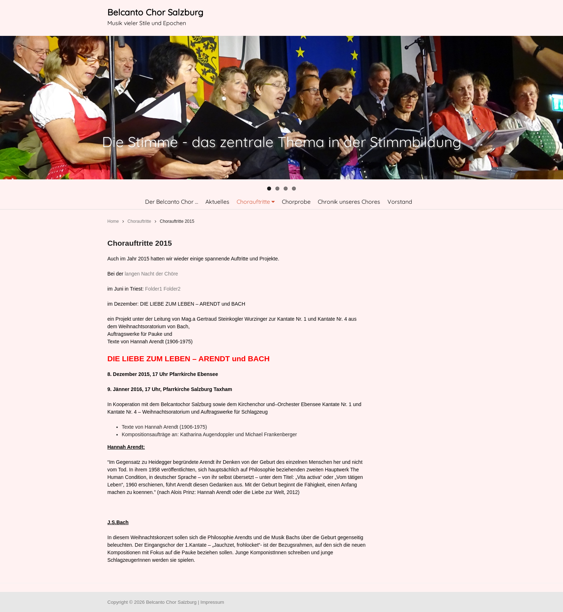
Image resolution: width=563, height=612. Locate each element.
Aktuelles (217, 201)
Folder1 (153, 289)
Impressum (212, 602)
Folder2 (171, 289)
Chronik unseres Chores (349, 201)
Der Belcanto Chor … (171, 201)
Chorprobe (296, 201)
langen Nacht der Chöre (151, 274)
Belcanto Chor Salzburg (155, 12)
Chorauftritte (253, 201)
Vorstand (399, 201)
